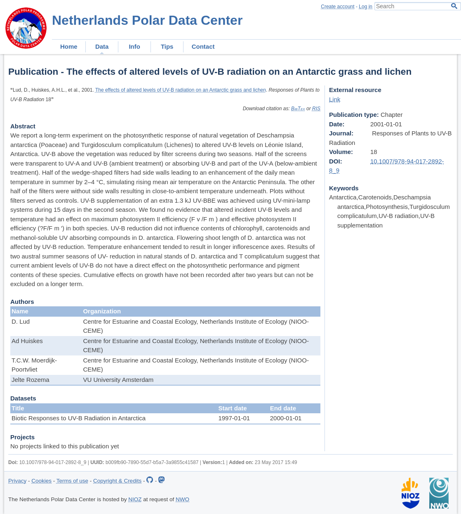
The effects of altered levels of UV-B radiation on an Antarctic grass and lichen (180, 90)
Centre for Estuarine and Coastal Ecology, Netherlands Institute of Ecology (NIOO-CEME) (196, 326)
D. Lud (21, 321)
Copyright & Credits (117, 481)
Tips (167, 46)
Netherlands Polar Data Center (147, 20)
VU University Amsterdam (118, 379)
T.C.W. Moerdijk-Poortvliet (34, 365)
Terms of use (72, 481)
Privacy (17, 481)
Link (335, 99)
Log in (365, 6)
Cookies (41, 481)
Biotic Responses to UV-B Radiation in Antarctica (79, 418)
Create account (337, 6)
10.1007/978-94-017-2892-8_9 (53, 462)
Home (69, 46)
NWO (182, 499)
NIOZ (134, 499)
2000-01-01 (286, 418)
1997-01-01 (234, 418)
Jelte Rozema (30, 379)
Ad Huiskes (27, 340)
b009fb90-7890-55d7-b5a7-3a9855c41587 (152, 462)
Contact (203, 46)
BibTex (298, 108)
